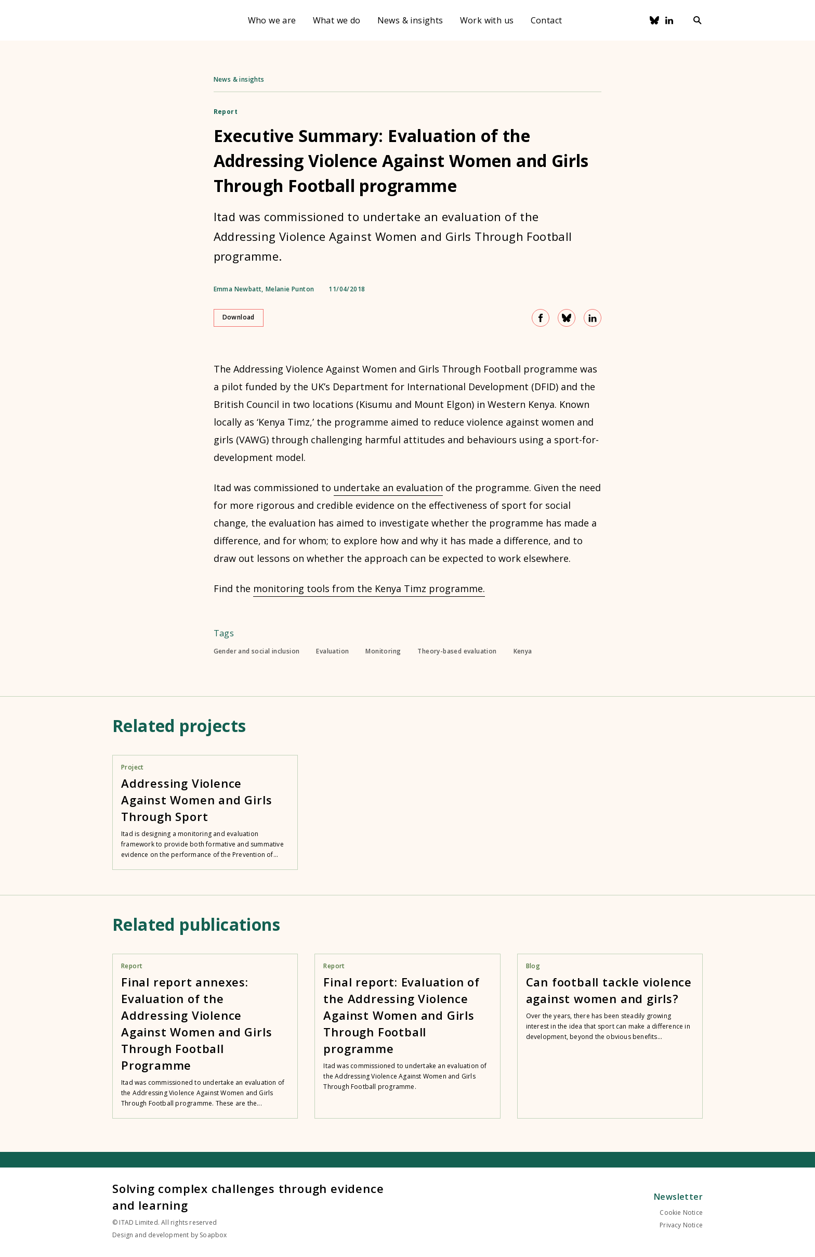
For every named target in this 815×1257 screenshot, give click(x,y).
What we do (337, 20)
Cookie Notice (681, 1212)
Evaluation (332, 651)
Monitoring (383, 651)
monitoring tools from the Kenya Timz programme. (369, 588)
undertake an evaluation (388, 487)
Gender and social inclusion (257, 651)
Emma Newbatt (238, 289)
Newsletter (678, 1196)
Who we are (272, 20)
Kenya (523, 651)
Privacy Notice (681, 1225)
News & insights (410, 20)
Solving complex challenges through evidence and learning (248, 1197)
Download (238, 317)
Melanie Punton (290, 289)
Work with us (487, 20)
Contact (546, 20)
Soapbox (213, 1234)
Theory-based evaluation (456, 651)
